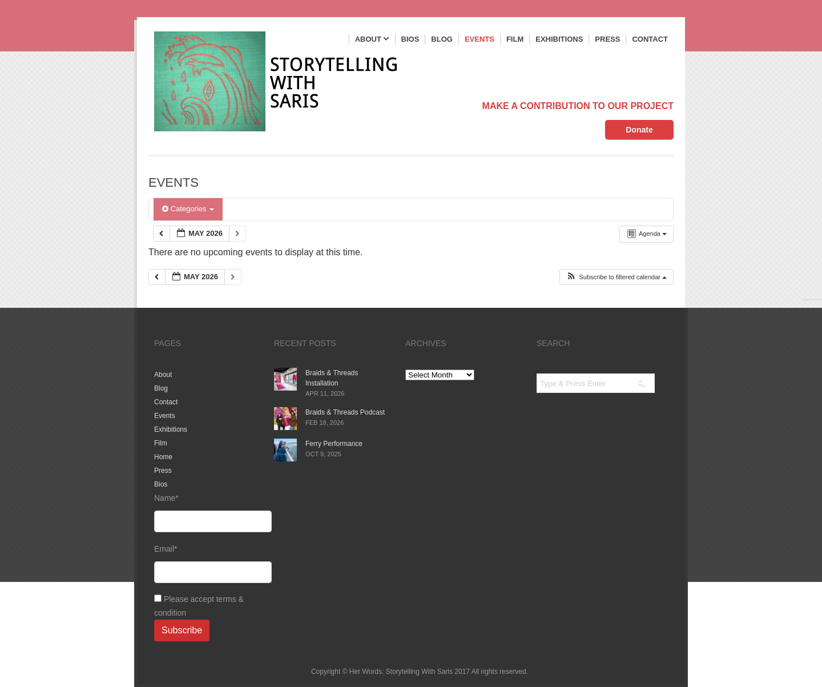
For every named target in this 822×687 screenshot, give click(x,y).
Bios (410, 39)
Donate (639, 129)
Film (514, 39)
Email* (205, 563)
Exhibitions (559, 39)
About (372, 40)
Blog (442, 39)
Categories (188, 208)
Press (607, 39)
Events (479, 39)
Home (163, 457)
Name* (205, 512)
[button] (616, 277)
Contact (650, 39)
